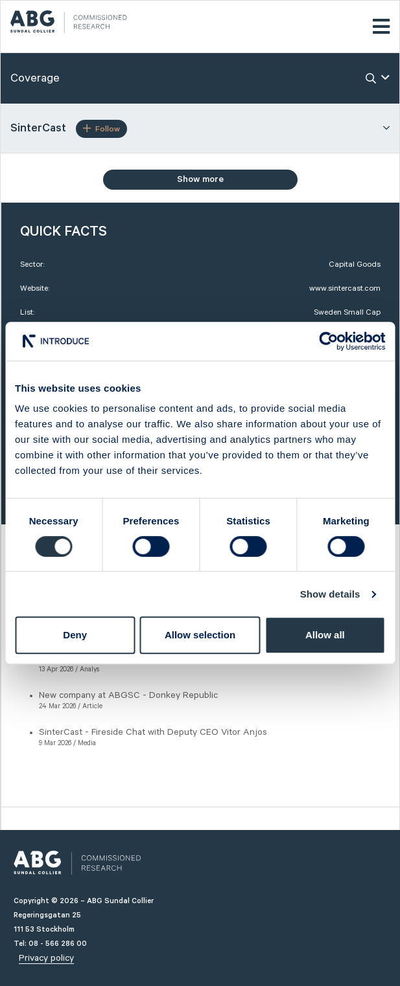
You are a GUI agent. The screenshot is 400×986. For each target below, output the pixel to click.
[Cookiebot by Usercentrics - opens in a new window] (328, 341)
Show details (330, 593)
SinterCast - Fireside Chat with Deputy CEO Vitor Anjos (153, 732)
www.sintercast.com (345, 288)
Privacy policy (46, 958)
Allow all (325, 634)
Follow (101, 129)
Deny (75, 634)
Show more (200, 179)
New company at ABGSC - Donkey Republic (128, 695)
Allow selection (200, 634)
